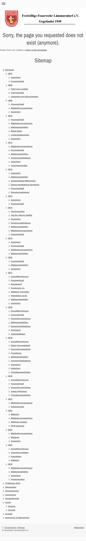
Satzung (12, 506)
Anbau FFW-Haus (19, 391)
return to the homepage (36, 50)
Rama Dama (16, 131)
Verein (8, 502)
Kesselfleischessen (20, 277)
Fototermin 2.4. (18, 288)
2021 (10, 399)
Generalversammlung (20, 319)
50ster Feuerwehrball (20, 345)
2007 (10, 74)
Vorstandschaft (12, 498)
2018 (10, 307)
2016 (10, 257)
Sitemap (21, 528)
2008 (10, 85)
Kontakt (8, 514)
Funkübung (16, 353)
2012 (10, 169)
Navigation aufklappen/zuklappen (43, 3)
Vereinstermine (12, 491)
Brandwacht (16, 284)
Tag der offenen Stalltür (21, 215)
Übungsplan (10, 487)
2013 (10, 196)
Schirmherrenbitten (20, 453)
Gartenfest (15, 77)
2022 (10, 411)
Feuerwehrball (17, 81)
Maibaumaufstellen (19, 127)
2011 (10, 143)
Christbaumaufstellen (20, 372)
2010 (10, 116)
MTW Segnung (17, 426)
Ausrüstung (10, 495)
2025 (10, 464)
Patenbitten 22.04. (19, 296)
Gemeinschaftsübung (20, 158)
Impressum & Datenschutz (17, 518)
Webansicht (79, 528)
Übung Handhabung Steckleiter (25, 185)
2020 (10, 376)
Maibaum (15, 414)
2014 (10, 208)
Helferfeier (15, 368)
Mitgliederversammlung (21, 108)
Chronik (11, 510)
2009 (10, 100)
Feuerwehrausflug (19, 166)
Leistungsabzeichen (20, 135)
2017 (10, 273)
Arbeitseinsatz (17, 407)
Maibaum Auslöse (19, 422)
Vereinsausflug (18, 211)
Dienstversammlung (20, 192)
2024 (10, 445)
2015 (10, 238)
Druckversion (9, 528)
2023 (10, 430)
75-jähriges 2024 (12, 483)
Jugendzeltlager (18, 334)
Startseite (9, 70)
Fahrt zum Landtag (19, 89)
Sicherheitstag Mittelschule (23, 181)
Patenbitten (16, 456)
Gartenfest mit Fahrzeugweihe (24, 97)
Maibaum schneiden (20, 292)
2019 (10, 338)
